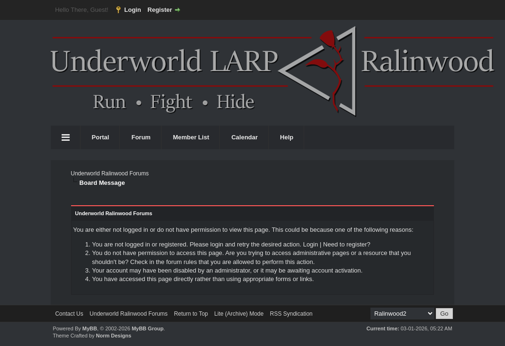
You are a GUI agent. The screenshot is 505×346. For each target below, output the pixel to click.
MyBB (89, 328)
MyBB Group (147, 328)
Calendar (244, 137)
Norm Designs (114, 335)
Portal (100, 137)
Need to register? (346, 244)
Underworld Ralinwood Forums (110, 173)
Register (159, 9)
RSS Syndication (291, 313)
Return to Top (191, 313)
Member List (191, 137)
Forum (140, 137)
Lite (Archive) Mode (238, 313)
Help (286, 137)
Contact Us (69, 313)
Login (132, 9)
